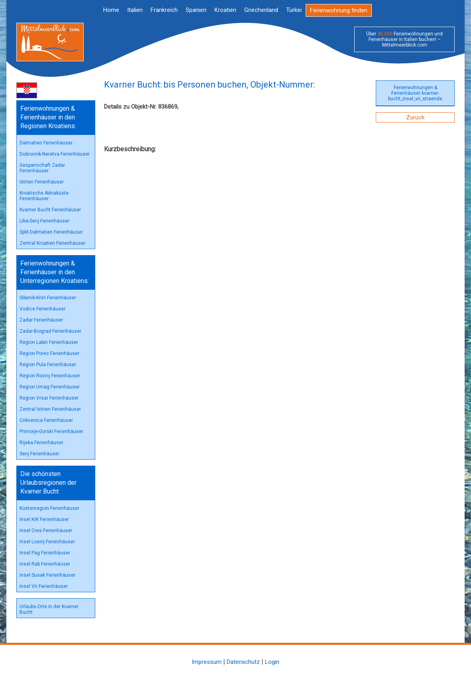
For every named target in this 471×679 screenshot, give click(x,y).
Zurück (415, 117)
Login (272, 661)
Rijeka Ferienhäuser (41, 442)
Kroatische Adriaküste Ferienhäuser (44, 195)
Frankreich (164, 10)
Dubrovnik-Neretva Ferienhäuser (55, 154)
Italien (135, 10)
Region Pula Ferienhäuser (48, 364)
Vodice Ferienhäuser (42, 309)
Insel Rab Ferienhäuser (45, 564)
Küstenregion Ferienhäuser (49, 508)
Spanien (196, 10)
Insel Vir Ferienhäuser (44, 586)
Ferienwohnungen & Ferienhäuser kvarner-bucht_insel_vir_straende (415, 93)
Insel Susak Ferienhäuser (47, 575)
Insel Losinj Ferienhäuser (47, 541)
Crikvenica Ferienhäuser (46, 420)
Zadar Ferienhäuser (41, 320)
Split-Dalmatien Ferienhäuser (51, 232)
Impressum (207, 661)
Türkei (294, 10)
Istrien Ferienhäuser (42, 182)
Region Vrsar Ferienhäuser (49, 398)
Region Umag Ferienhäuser (50, 387)
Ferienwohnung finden (338, 10)
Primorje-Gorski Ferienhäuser (51, 431)
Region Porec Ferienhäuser (49, 353)
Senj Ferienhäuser (39, 454)
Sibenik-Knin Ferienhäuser (48, 297)
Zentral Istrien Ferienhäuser (50, 409)
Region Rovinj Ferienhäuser (50, 376)
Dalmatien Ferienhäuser (46, 143)
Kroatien (225, 10)
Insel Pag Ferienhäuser (45, 553)
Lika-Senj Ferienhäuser (44, 221)
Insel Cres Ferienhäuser (46, 530)
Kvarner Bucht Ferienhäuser (50, 210)
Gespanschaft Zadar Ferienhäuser (42, 168)
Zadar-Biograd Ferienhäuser (50, 331)
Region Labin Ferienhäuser (49, 342)
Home (111, 10)
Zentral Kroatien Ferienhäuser (52, 243)
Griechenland (261, 10)
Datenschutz (243, 661)
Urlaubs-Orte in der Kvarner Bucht (49, 609)
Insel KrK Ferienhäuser (44, 519)
